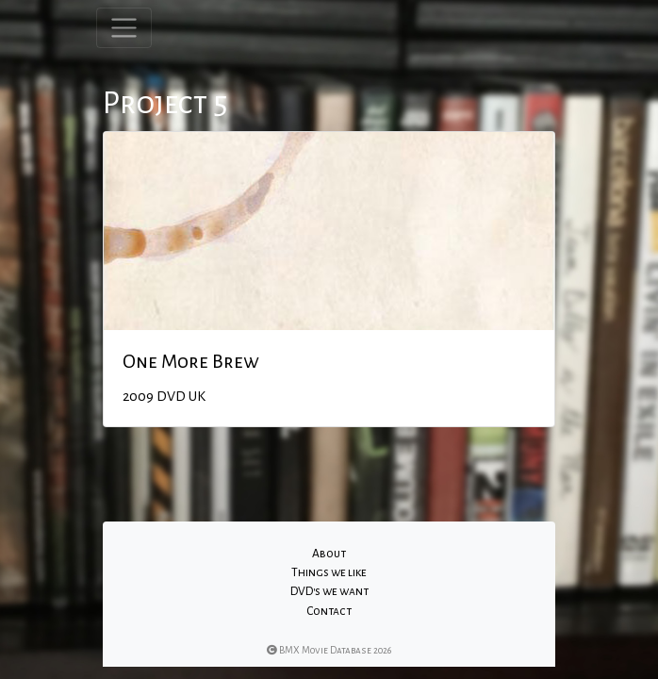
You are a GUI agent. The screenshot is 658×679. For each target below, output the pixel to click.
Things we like (329, 572)
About (329, 553)
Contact (329, 611)
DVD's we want (329, 591)
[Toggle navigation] (124, 28)
